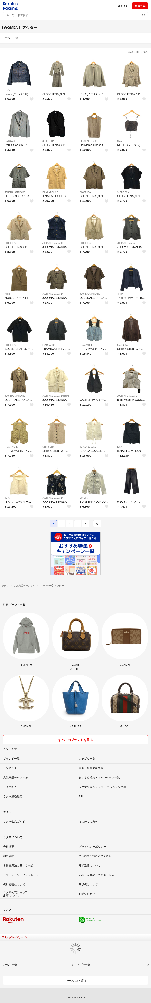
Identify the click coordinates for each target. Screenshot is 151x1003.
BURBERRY (85, 498)
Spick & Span (123, 345)
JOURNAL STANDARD (15, 192)
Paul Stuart (10, 141)
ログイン (122, 5)
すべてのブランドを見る (75, 740)
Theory (120, 294)
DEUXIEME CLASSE (89, 141)
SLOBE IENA (48, 141)
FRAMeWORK (48, 345)
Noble (119, 141)
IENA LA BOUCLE (50, 192)
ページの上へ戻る (75, 980)
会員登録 (140, 5)
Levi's (7, 90)
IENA (119, 447)
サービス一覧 (9, 964)
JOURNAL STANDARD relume (55, 396)
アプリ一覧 (83, 964)
